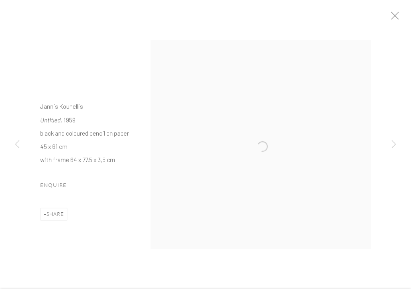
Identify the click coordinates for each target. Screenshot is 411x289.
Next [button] (393, 144)
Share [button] (55, 219)
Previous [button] (17, 144)
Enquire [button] (53, 190)
